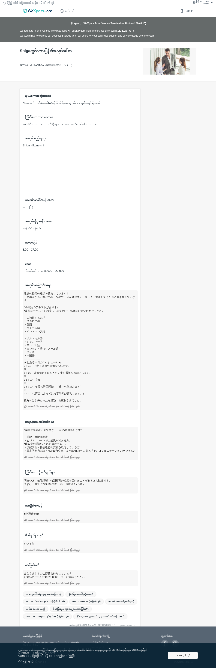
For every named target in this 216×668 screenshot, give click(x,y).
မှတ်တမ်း (67, 11)
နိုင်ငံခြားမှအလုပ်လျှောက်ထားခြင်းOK (71, 608)
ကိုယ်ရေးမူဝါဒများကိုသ (26, 661)
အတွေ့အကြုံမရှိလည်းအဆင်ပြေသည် (43, 594)
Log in (186, 11)
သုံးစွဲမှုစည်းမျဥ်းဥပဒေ (100, 642)
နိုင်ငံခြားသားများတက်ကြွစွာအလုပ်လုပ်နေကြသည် (100, 616)
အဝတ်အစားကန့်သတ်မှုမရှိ (121, 601)
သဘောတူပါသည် (183, 655)
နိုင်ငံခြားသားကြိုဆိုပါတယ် (81, 594)
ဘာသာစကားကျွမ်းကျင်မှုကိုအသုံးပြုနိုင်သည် (47, 616)
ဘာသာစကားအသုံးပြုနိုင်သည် (86, 601)
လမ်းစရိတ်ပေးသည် (35, 608)
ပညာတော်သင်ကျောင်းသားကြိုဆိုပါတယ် (45, 601)
